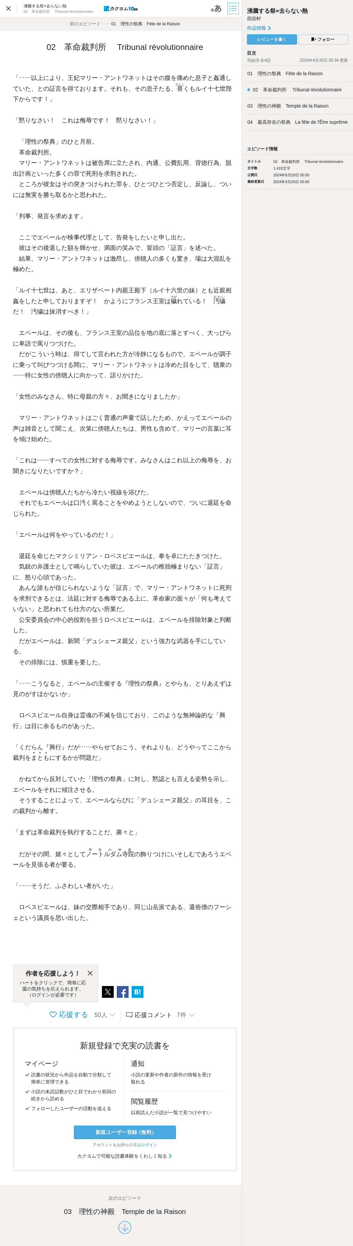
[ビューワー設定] (216, 8)
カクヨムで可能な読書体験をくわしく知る (125, 1156)
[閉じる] (90, 973)
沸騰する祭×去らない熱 (277, 11)
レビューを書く (272, 39)
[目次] (234, 8)
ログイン (149, 1144)
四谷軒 (254, 18)
